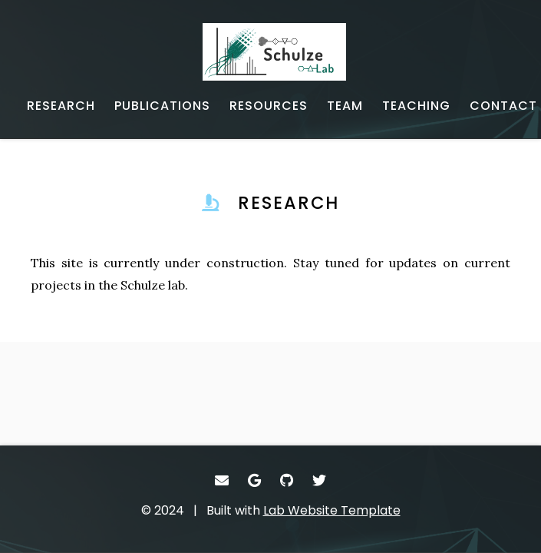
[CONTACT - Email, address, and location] (503, 106)
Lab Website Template (332, 510)
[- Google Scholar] (254, 480)
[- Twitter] (319, 480)
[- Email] (222, 480)
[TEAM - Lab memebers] (345, 106)
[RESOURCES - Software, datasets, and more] (269, 106)
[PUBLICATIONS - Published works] (162, 106)
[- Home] (282, 52)
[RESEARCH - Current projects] (61, 106)
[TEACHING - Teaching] (416, 106)
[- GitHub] (287, 480)
